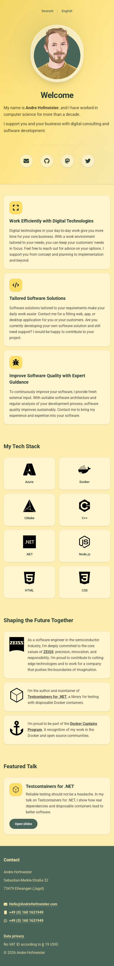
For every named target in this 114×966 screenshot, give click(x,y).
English (67, 11)
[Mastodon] (67, 161)
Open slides (23, 824)
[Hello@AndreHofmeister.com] (57, 904)
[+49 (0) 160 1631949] (57, 912)
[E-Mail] (26, 161)
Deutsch (47, 11)
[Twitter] (88, 161)
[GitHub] (46, 161)
